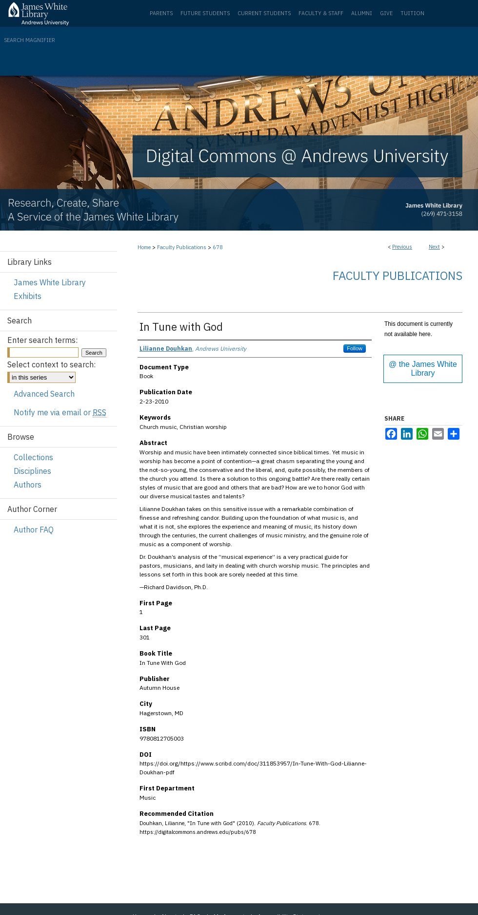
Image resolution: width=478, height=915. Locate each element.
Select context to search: (51, 364)
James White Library (50, 282)
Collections (33, 457)
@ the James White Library (423, 368)
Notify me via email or (60, 412)
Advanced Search (44, 394)
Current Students (264, 13)
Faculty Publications (181, 247)
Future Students (205, 13)
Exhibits (27, 296)
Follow (354, 348)
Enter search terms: (42, 340)
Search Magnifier (29, 40)
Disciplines (32, 471)
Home (144, 247)
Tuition (412, 13)
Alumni (361, 13)
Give (386, 13)
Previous (402, 246)
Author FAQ (34, 529)
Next (434, 246)
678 (218, 247)
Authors (27, 484)
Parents (161, 13)
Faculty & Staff (321, 13)
